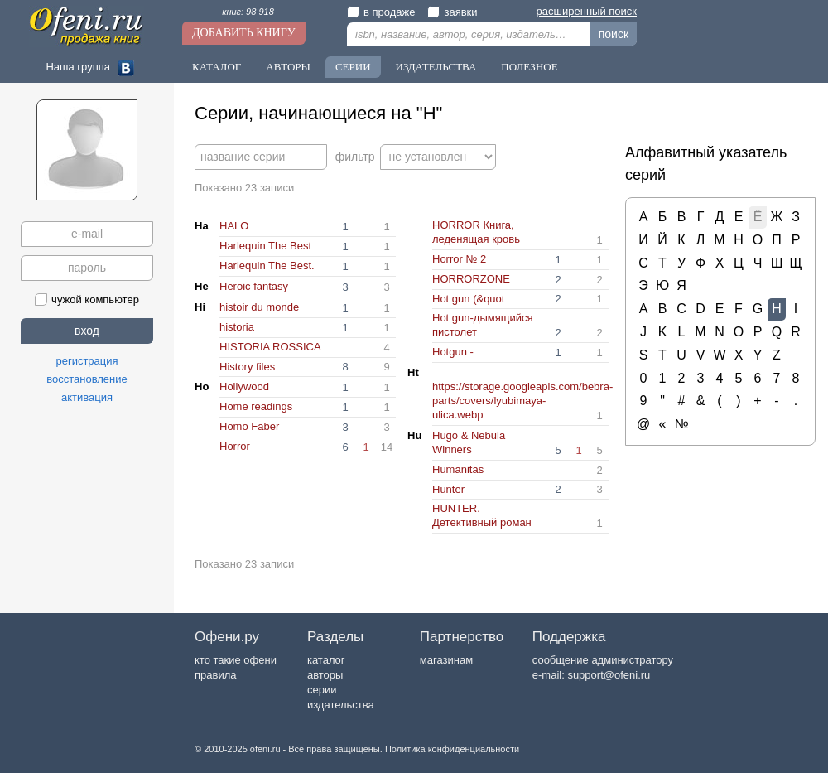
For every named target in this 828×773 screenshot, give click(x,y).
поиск (613, 34)
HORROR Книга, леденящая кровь (476, 232)
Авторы (288, 66)
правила (215, 675)
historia (236, 327)
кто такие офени (236, 660)
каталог (326, 660)
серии (321, 690)
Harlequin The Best (265, 245)
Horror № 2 (459, 259)
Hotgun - (453, 351)
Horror (234, 446)
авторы (325, 675)
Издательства (436, 66)
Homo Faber (249, 426)
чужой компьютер (87, 299)
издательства (340, 704)
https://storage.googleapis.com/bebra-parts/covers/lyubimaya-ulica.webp (522, 400)
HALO (233, 226)
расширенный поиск (587, 11)
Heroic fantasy (253, 286)
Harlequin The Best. (267, 265)
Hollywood (244, 386)
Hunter (448, 489)
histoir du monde (259, 307)
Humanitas (458, 469)
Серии (353, 66)
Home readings (255, 406)
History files (247, 366)
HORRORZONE (471, 279)
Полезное (529, 66)
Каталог (216, 66)
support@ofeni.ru (608, 675)
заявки (452, 12)
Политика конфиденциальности (452, 749)
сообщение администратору (602, 660)
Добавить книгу (244, 33)
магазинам (446, 660)
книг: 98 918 (248, 12)
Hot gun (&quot (468, 298)
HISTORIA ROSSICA (270, 347)
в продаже (381, 12)
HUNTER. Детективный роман (482, 515)
